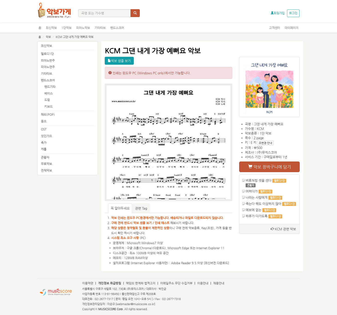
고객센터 (274, 27)
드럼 (47, 99)
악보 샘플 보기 (119, 61)
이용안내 (202, 283)
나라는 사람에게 (256, 197)
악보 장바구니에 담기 (269, 166)
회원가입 (278, 13)
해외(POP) (48, 114)
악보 (48, 36)
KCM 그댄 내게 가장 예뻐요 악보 (74, 36)
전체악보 (46, 170)
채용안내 (218, 283)
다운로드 (159, 248)
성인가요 (46, 136)
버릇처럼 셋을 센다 (258, 180)
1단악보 (66, 27)
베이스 (48, 93)
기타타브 (100, 27)
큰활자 (45, 157)
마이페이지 (292, 27)
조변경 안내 (265, 142)
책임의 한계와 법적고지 (140, 283)
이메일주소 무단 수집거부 (176, 283)
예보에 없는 (253, 210)
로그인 (293, 13)
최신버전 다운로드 (216, 263)
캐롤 (43, 149)
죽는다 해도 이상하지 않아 (263, 203)
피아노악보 (83, 27)
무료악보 (46, 163)
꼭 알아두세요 (120, 208)
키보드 (48, 106)
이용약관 (87, 283)
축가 (43, 142)
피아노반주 (48, 60)
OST (43, 129)
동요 (43, 121)
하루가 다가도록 (256, 216)
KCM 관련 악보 (283, 229)
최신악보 (51, 27)
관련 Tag (141, 208)
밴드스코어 (117, 27)
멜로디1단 (47, 53)
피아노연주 (48, 67)
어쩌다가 (252, 191)
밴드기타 (49, 86)
